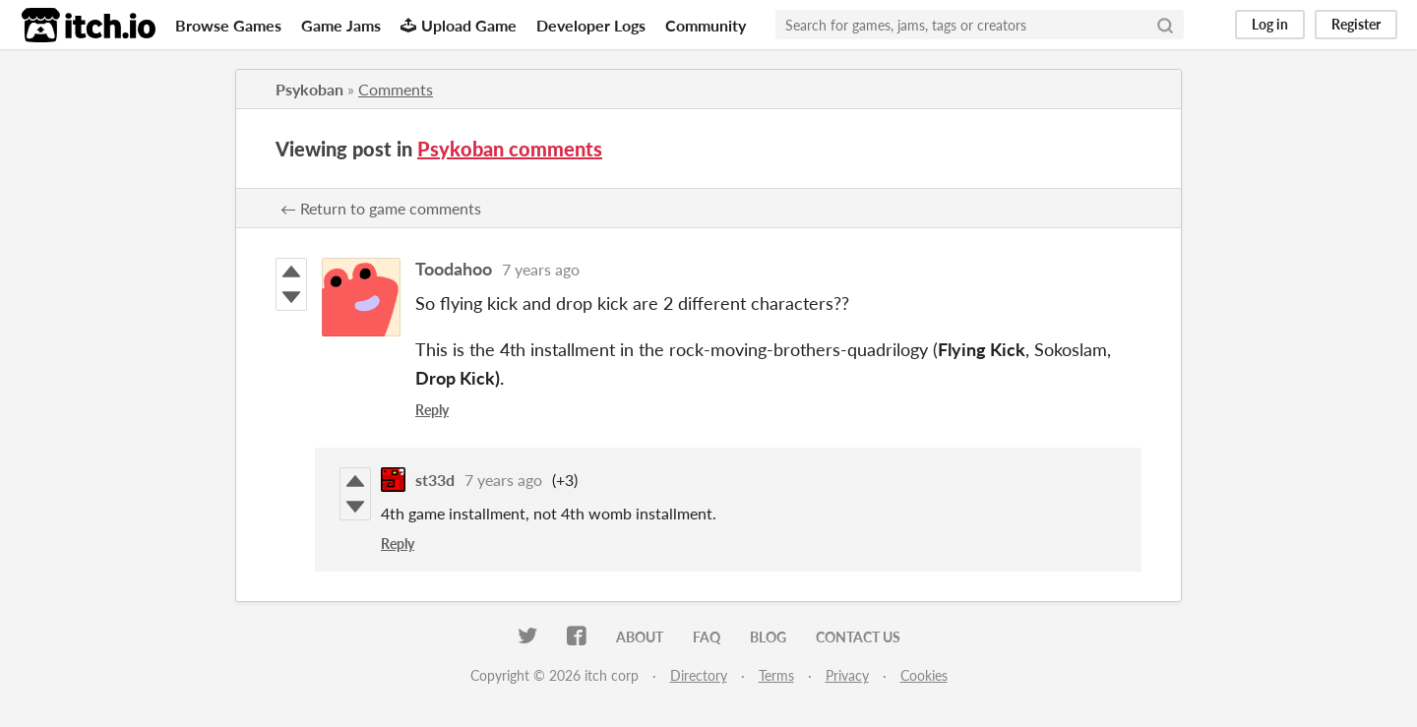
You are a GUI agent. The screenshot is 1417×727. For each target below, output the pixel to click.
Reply (432, 409)
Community (705, 25)
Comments (395, 89)
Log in (1270, 24)
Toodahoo (453, 268)
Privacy (847, 675)
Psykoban (309, 89)
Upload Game (458, 25)
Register (1356, 24)
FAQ (706, 637)
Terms (776, 675)
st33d (435, 479)
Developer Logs (591, 25)
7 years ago (541, 269)
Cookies (924, 675)
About (639, 637)
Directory (698, 675)
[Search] (1165, 24)
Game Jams (341, 25)
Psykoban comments (509, 148)
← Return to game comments (380, 208)
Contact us (858, 637)
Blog (768, 637)
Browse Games (228, 25)
